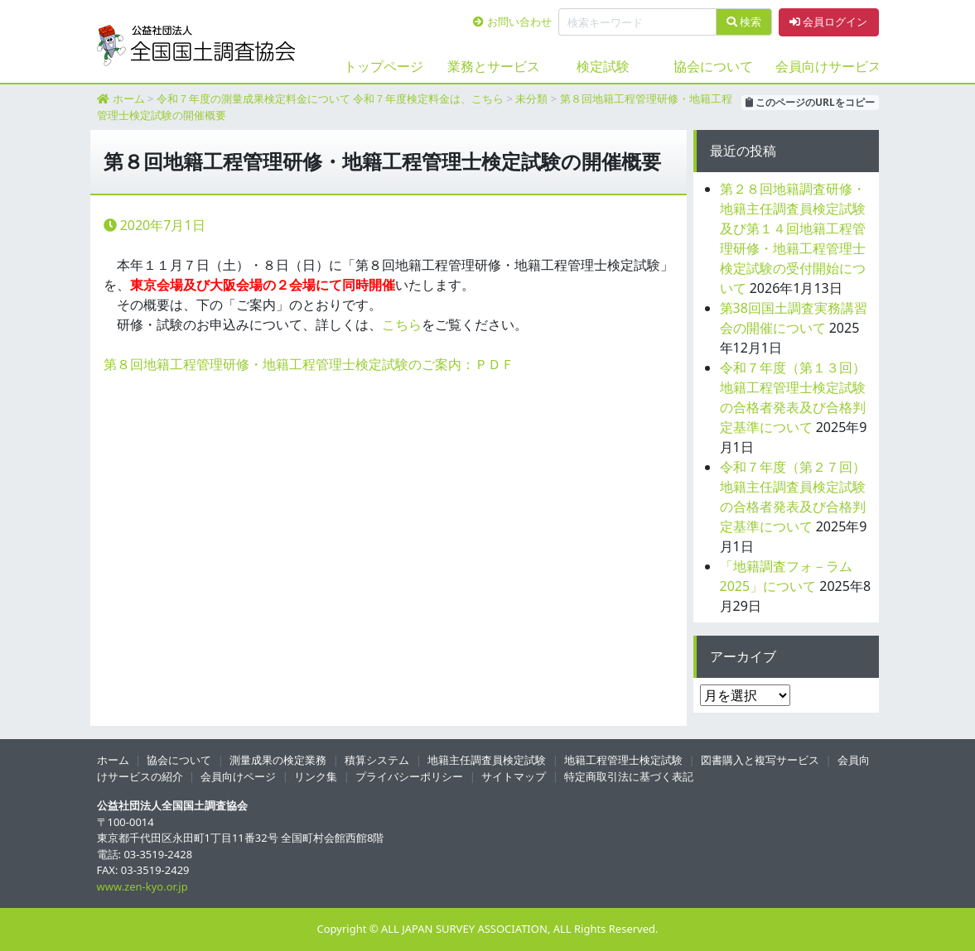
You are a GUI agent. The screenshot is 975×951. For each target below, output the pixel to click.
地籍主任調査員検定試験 (486, 759)
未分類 (531, 98)
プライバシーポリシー (409, 776)
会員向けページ (238, 776)
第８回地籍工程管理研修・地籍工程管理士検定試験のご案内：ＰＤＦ (309, 364)
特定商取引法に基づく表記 (628, 776)
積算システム (377, 759)
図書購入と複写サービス (760, 759)
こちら (402, 324)
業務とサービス (493, 66)
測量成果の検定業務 (277, 759)
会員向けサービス (823, 66)
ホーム (129, 98)
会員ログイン (828, 21)
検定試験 (603, 66)
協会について (713, 66)
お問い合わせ (512, 21)
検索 (743, 21)
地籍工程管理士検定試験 (623, 759)
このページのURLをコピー (810, 102)
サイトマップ (513, 776)
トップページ (383, 66)
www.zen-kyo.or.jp (142, 886)
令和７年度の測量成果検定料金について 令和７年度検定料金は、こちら (330, 98)
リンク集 (315, 776)
